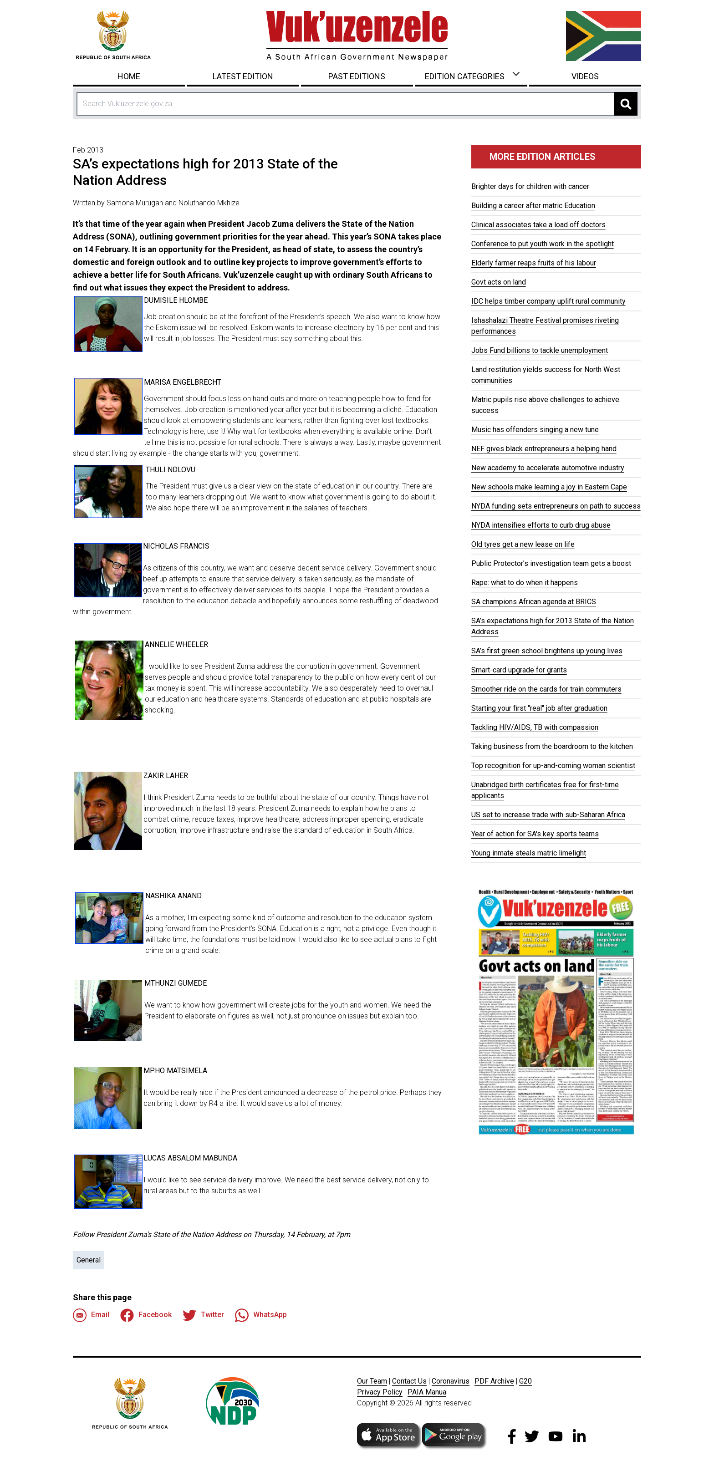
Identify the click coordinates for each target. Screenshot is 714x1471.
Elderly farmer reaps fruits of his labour (533, 263)
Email (91, 1315)
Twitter (203, 1315)
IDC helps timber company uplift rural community (548, 301)
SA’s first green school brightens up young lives (546, 650)
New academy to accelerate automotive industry (547, 467)
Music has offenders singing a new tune (535, 429)
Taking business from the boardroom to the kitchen (552, 746)
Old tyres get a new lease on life (523, 544)
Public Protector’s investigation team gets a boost (551, 563)
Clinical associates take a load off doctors (538, 224)
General (88, 1260)
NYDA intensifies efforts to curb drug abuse (541, 525)
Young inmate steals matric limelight (528, 853)
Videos (585, 76)
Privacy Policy (380, 1392)
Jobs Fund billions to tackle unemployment (539, 350)
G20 (525, 1381)
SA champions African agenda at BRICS (533, 601)
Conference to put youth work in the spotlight (542, 243)
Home (128, 76)
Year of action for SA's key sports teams (535, 834)
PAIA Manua (427, 1392)
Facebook (146, 1315)
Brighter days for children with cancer (530, 186)
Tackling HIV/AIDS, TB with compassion (534, 727)
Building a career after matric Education (533, 205)
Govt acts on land (498, 282)
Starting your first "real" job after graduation (539, 708)
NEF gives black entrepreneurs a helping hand (544, 448)
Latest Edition (243, 76)
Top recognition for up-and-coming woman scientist (553, 765)
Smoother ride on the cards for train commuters (546, 689)
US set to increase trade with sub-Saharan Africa (548, 814)
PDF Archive (494, 1381)
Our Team (372, 1381)
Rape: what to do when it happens (524, 582)
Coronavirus (450, 1381)
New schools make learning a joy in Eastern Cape (549, 487)
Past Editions (356, 76)
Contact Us (409, 1381)
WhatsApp (261, 1315)
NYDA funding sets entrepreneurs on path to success (556, 506)
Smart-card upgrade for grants (519, 670)
